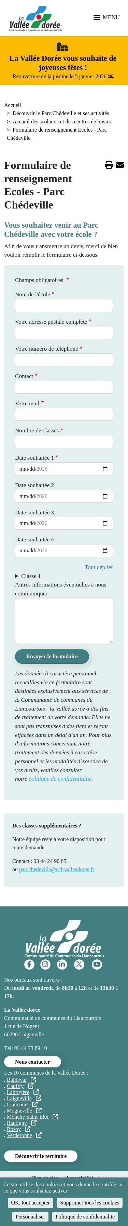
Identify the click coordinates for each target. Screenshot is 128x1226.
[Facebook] (29, 964)
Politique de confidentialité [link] (85, 1217)
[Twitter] (79, 964)
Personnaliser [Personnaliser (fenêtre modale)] (30, 1217)
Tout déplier (99, 567)
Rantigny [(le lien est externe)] (22, 1123)
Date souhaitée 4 (34, 539)
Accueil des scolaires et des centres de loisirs (62, 121)
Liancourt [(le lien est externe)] (22, 1104)
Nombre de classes (37, 430)
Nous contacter (32, 1062)
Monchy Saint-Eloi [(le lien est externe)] (32, 1117)
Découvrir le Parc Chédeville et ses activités (61, 113)
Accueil (12, 105)
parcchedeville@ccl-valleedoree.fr (56, 869)
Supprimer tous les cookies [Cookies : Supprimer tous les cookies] (89, 1202)
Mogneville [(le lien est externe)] (24, 1111)
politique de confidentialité (60, 779)
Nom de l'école (32, 294)
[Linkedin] (62, 964)
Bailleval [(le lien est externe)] (21, 1080)
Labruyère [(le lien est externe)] (23, 1092)
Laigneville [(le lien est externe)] (24, 1098)
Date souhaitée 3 (34, 512)
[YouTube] (97, 964)
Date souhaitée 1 (34, 458)
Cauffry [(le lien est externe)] (20, 1086)
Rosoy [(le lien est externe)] (18, 1129)
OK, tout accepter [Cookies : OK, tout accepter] (30, 1202)
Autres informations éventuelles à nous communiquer (60, 589)
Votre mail (27, 403)
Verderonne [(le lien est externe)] (24, 1135)
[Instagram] (45, 964)
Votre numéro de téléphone (46, 349)
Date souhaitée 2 (34, 485)
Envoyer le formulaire (52, 656)
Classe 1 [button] (31, 576)
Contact (24, 376)
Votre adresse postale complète (51, 322)
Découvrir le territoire (41, 1156)
